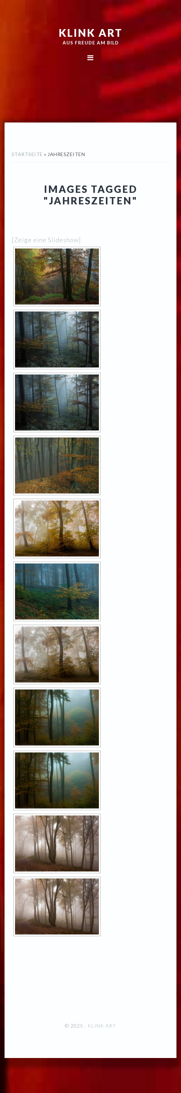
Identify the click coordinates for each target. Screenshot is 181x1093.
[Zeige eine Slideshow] (46, 240)
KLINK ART (91, 32)
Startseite (27, 154)
